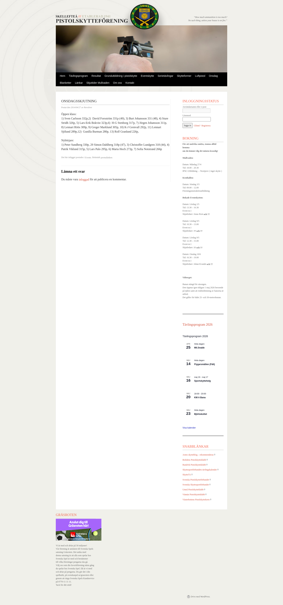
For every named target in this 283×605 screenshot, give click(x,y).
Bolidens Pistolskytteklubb (194, 460)
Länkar (79, 82)
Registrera (205, 125)
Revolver (88, 107)
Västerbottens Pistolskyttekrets (196, 499)
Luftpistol (200, 75)
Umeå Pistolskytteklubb (193, 489)
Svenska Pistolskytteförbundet (196, 479)
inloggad (84, 179)
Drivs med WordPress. (200, 596)
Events (88, 157)
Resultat (96, 75)
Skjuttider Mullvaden (97, 82)
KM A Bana (200, 397)
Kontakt (129, 82)
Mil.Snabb (199, 347)
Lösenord (187, 115)
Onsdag (213, 75)
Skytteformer (184, 75)
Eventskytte (147, 75)
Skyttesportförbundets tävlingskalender (200, 469)
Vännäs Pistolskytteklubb (194, 494)
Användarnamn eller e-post (194, 107)
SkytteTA (187, 475)
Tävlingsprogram (78, 75)
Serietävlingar (165, 75)
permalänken (106, 157)
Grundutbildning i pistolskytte (120, 75)
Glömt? (197, 125)
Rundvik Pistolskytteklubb (194, 465)
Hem (62, 75)
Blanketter (65, 82)
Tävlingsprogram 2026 (197, 324)
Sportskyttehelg (202, 381)
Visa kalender (189, 427)
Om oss (117, 82)
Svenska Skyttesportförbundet (196, 484)
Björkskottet (200, 414)
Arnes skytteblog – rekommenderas (198, 455)
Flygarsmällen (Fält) (204, 364)
